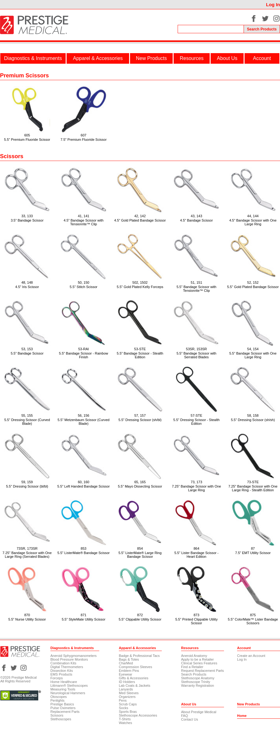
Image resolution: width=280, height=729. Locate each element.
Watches (125, 723)
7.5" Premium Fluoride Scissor (83, 139)
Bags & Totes (129, 659)
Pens (123, 700)
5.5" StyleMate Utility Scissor (83, 619)
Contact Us (189, 719)
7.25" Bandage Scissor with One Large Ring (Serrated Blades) (27, 554)
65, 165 (140, 482)
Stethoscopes (60, 719)
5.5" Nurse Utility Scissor (27, 619)
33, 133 (27, 216)
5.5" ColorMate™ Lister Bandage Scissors (253, 621)
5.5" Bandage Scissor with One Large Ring (253, 355)
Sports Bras (128, 711)
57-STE (196, 415)
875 (253, 615)
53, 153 (27, 349)
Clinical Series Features (199, 663)
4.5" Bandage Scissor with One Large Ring (253, 222)
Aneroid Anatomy (194, 656)
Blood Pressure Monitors (69, 659)
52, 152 (253, 282)
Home (242, 716)
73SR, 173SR (26, 548)
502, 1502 (140, 282)
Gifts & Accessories (133, 678)
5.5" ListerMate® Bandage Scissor (84, 553)
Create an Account (251, 656)
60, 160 (83, 482)
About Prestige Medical (198, 712)
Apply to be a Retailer (197, 659)
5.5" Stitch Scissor (83, 287)
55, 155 (27, 415)
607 (83, 135)
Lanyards (126, 689)
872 (140, 615)
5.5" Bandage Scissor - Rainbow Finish (83, 355)
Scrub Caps (128, 704)
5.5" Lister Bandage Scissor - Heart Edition (196, 554)
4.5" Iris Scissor (27, 287)
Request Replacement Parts (202, 670)
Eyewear (125, 674)
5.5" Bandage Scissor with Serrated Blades (196, 355)
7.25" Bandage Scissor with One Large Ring (196, 488)
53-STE (140, 349)
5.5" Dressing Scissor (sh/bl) (140, 420)
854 (140, 548)
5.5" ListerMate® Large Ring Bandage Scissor (140, 554)
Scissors (56, 715)
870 (27, 615)
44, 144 (253, 216)
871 (83, 615)
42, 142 (140, 216)
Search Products (193, 674)
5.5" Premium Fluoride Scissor (27, 139)
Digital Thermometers (66, 667)
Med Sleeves (129, 693)
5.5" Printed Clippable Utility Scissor (196, 621)
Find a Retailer (192, 667)
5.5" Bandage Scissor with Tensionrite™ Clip (196, 288)
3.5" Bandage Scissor (27, 220)
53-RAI (83, 349)
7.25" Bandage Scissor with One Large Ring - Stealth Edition (253, 488)
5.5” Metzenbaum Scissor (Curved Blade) (84, 421)
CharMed (126, 663)
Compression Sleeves (135, 667)
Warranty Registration (197, 685)
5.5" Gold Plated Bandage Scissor (253, 287)
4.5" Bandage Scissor (196, 220)
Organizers (127, 697)
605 (27, 135)
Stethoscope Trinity (195, 682)
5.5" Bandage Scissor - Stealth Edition (140, 355)
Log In (273, 4)
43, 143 (196, 216)
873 (196, 615)
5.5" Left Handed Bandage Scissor (83, 486)
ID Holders (127, 682)
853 (83, 548)
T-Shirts (125, 719)
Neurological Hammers (67, 693)
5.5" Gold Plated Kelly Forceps (140, 287)
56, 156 (83, 415)
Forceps (56, 678)
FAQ (184, 716)
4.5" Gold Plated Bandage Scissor (140, 220)
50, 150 (83, 282)
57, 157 (140, 415)
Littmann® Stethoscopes (69, 685)
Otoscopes (58, 697)
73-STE (253, 482)
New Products (151, 58)
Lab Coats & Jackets (134, 685)
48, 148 (27, 282)
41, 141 (83, 216)
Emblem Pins (129, 670)
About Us (227, 58)
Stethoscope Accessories (138, 715)
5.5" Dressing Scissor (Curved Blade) (27, 421)
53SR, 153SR (196, 349)
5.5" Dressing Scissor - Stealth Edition (196, 421)
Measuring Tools (62, 689)
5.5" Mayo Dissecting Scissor (140, 486)
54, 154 (253, 349)
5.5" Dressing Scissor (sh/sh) (253, 420)
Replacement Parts (65, 711)
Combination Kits (63, 663)
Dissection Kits (61, 670)
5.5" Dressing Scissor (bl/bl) (27, 486)
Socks (123, 708)
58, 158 (253, 415)
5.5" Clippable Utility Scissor (140, 619)
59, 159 (27, 482)
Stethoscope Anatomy (197, 678)
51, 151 (196, 282)
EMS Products (61, 674)
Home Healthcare (63, 682)
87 (253, 548)
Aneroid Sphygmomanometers (73, 656)
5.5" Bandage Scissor (27, 353)
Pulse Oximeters (63, 708)
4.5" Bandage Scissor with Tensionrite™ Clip (84, 222)
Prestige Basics (62, 704)
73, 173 (196, 482)
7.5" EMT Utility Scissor (253, 553)
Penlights (57, 700)
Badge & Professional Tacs (139, 656)
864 (196, 548)
